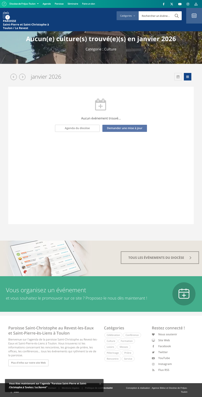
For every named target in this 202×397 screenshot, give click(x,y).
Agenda (47, 3)
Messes (124, 347)
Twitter (160, 352)
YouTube (161, 358)
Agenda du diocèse (77, 128)
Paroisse (59, 3)
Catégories (127, 15)
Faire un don (88, 3)
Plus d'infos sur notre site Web (28, 362)
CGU (16, 392)
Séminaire (73, 3)
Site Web (161, 340)
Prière (127, 352)
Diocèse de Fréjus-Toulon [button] (22, 3)
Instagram (162, 364)
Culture (111, 341)
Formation (127, 341)
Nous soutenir (164, 334)
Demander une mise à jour (124, 128)
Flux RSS (160, 370)
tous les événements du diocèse (160, 257)
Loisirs (110, 347)
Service (128, 358)
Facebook (161, 346)
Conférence (131, 335)
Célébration (113, 335)
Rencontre (113, 358)
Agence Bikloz (159, 388)
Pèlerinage (113, 352)
